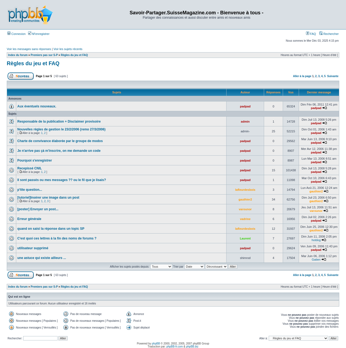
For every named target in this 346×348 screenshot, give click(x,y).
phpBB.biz (192, 346)
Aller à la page (302, 76)
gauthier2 (316, 191)
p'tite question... (29, 190)
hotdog (316, 240)
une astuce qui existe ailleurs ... (41, 258)
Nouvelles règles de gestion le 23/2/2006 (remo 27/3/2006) (61, 129)
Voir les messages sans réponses (29, 49)
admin (245, 121)
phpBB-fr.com (175, 346)
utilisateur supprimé (32, 248)
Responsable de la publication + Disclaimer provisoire (59, 121)
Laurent (245, 238)
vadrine (245, 219)
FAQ (311, 33)
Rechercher (329, 33)
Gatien (316, 259)
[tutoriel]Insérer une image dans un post (48, 197)
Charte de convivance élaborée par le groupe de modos (60, 141)
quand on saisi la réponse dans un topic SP (50, 229)
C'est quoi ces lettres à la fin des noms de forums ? (57, 238)
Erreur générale (29, 219)
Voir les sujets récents (68, 49)
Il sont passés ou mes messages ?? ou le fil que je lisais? (61, 180)
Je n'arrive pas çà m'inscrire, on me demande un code (59, 151)
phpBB (156, 343)
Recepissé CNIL (29, 168)
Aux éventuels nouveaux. (36, 106)
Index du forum (18, 55)
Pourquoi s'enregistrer (34, 160)
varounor (245, 209)
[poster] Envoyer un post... (37, 209)
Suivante (332, 76)
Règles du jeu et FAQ (74, 55)
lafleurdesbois (245, 189)
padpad (245, 106)
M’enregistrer (38, 33)
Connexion (16, 33)
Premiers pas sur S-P (44, 55)
